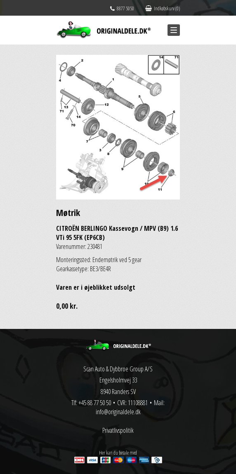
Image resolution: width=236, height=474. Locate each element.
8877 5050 (122, 8)
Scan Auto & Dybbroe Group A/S (118, 368)
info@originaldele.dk (118, 411)
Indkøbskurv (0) (162, 8)
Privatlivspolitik (118, 430)
